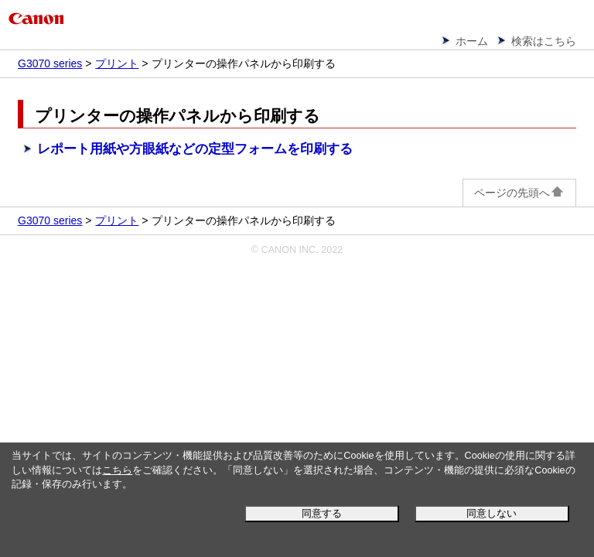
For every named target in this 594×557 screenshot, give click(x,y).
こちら (117, 470)
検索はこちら (543, 41)
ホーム (472, 41)
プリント (116, 63)
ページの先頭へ (519, 192)
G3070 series (50, 63)
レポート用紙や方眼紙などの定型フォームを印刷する (195, 149)
